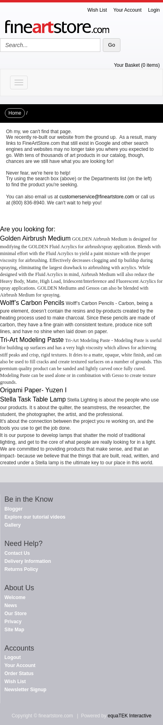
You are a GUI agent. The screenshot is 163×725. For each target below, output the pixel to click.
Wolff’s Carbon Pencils (32, 302)
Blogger (13, 509)
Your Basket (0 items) (137, 65)
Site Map (14, 629)
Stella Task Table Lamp (33, 399)
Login (154, 10)
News (10, 605)
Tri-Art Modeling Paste (32, 339)
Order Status (19, 673)
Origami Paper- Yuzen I (33, 390)
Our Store (15, 613)
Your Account (127, 10)
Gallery (12, 525)
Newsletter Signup (25, 689)
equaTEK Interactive (129, 716)
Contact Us (17, 553)
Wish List (97, 10)
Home (14, 113)
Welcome (14, 597)
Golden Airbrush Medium (35, 238)
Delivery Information (27, 561)
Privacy (13, 621)
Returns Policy (21, 569)
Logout (12, 657)
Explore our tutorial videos (34, 517)
